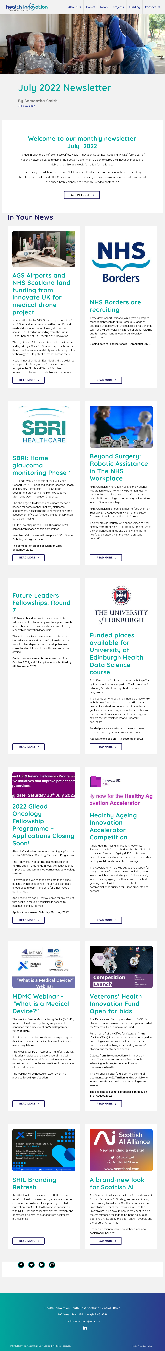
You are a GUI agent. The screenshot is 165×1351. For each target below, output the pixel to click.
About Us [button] (74, 7)
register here (35, 539)
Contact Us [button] (152, 7)
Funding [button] (134, 7)
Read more (27, 380)
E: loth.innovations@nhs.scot (83, 1321)
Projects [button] (118, 7)
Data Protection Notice (142, 1346)
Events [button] (90, 7)
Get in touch (80, 195)
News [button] (104, 7)
